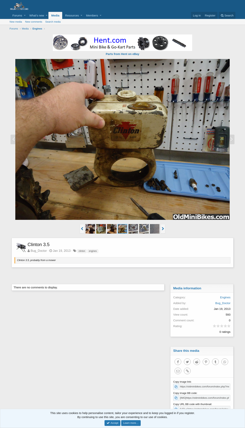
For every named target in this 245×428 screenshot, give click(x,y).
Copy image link (182, 381)
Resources (72, 15)
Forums (17, 15)
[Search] (227, 15)
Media (55, 15)
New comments (33, 21)
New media (16, 21)
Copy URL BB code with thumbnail (192, 404)
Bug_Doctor (39, 250)
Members (92, 15)
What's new (36, 15)
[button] (25, 15)
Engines (225, 297)
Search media (53, 21)
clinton (82, 251)
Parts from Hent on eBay (122, 54)
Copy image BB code (185, 393)
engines (93, 251)
